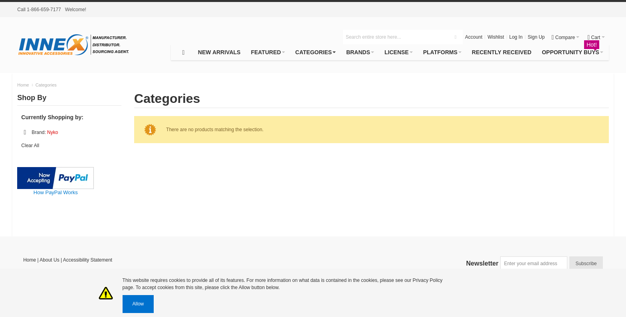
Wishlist (495, 37)
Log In (516, 37)
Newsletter (482, 263)
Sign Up (536, 37)
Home (29, 260)
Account (473, 37)
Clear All (30, 145)
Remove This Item (24, 132)
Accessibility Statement (87, 260)
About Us (49, 260)
